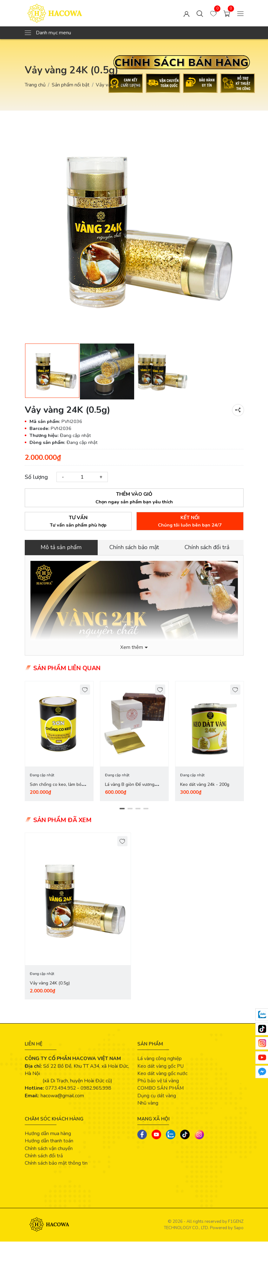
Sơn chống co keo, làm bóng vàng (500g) (58, 788)
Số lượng (36, 477)
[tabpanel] (59, 741)
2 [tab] (130, 808)
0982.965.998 (96, 1088)
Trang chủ (35, 84)
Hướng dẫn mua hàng (48, 1133)
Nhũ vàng (147, 1103)
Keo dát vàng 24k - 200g (204, 785)
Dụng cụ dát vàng (156, 1096)
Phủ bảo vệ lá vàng (158, 1081)
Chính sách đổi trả (44, 1156)
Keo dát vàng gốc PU (160, 1066)
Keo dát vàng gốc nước (162, 1073)
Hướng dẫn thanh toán (49, 1141)
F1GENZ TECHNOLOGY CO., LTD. (204, 1225)
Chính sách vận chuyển (49, 1148)
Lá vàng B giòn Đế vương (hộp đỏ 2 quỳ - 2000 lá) (129, 788)
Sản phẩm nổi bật (70, 84)
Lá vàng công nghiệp (159, 1058)
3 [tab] (138, 808)
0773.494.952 (60, 1088)
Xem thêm (131, 647)
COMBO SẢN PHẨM (160, 1088)
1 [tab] (122, 808)
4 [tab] (146, 808)
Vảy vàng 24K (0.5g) (50, 983)
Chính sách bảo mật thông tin (56, 1163)
